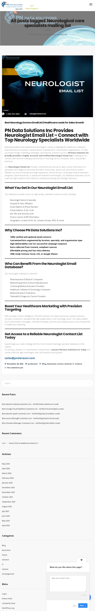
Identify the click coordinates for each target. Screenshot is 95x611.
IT (73, 364)
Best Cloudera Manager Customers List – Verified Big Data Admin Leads (31, 423)
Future (60, 364)
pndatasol (32, 364)
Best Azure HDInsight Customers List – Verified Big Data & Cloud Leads (30, 418)
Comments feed (8, 603)
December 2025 (8, 487)
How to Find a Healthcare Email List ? (23, 443)
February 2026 (8, 478)
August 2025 (7, 506)
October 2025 (7, 497)
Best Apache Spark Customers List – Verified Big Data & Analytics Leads (31, 413)
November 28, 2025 (15, 364)
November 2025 (8, 492)
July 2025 (5, 511)
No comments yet (15, 367)
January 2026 (7, 483)
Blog (44, 364)
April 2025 (6, 525)
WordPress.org (8, 608)
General (68, 364)
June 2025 (6, 516)
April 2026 (6, 468)
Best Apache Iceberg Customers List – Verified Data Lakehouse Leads (30, 404)
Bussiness (51, 364)
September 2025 (8, 501)
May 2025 (6, 520)
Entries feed (7, 598)
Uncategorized (8, 574)
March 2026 (6, 473)
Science (78, 364)
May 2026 (6, 464)
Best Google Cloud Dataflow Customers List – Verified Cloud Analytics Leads (33, 409)
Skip (74, 605)
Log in (4, 594)
